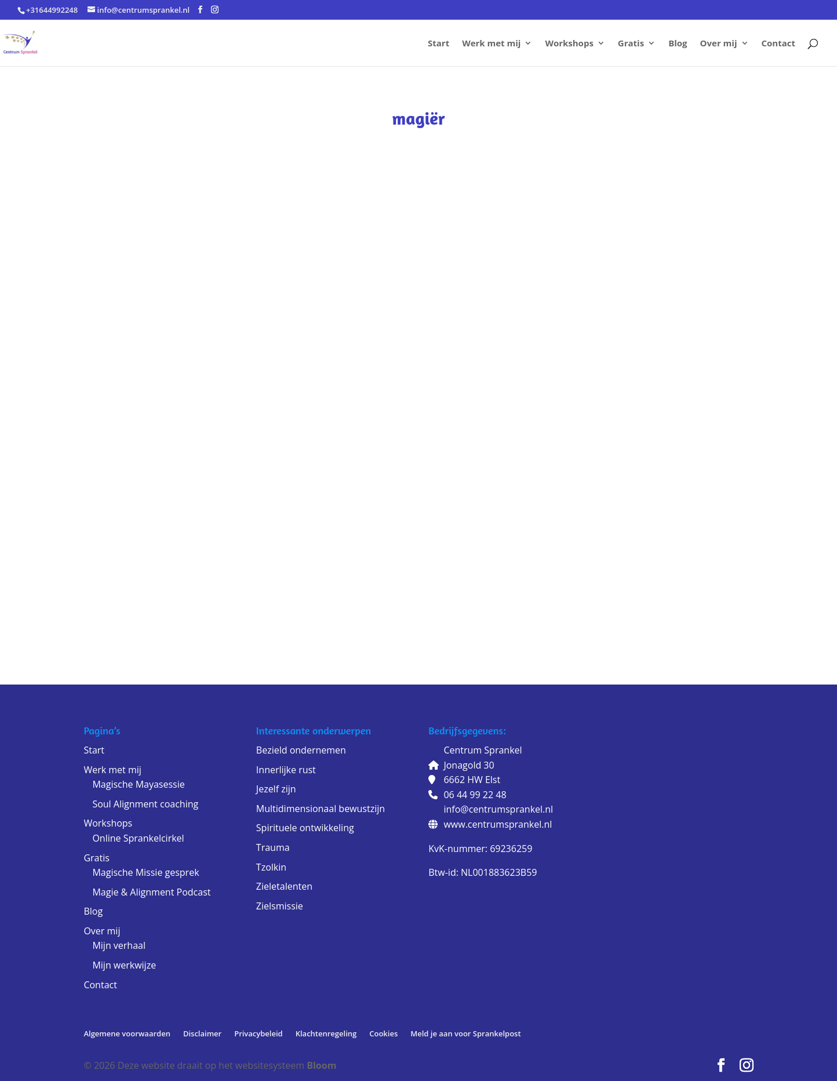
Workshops (569, 44)
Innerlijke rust (286, 769)
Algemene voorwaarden (126, 1033)
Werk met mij (491, 44)
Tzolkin (271, 867)
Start (438, 44)
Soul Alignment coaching (145, 804)
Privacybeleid (258, 1033)
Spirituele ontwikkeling (305, 827)
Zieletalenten (284, 886)
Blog (677, 44)
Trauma (273, 847)
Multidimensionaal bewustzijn (320, 808)
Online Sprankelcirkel (138, 838)
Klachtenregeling (326, 1033)
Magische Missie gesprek (145, 872)
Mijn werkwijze (124, 965)
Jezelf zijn (276, 788)
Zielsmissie (279, 906)
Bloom (321, 1065)
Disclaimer (202, 1033)
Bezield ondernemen (301, 750)
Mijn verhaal (118, 945)
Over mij (718, 44)
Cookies (383, 1033)
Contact (779, 44)
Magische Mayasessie (138, 784)
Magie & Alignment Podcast (151, 892)
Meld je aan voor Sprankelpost (465, 1033)
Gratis (631, 44)
